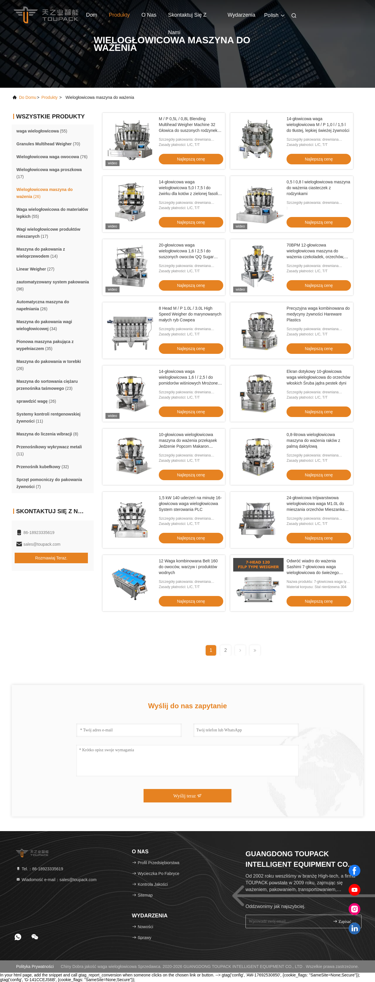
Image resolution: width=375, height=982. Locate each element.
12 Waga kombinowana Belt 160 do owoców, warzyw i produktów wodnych (188, 567)
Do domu (27, 97)
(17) (49, 173)
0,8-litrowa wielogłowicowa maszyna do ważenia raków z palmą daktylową (313, 440)
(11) (48, 417)
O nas (149, 15)
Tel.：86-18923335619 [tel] (39, 868)
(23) (47, 385)
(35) (45, 345)
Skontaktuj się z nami (187, 18)
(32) (42, 466)
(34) (44, 325)
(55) (41, 131)
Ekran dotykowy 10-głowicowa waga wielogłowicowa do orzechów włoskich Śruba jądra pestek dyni (318, 377)
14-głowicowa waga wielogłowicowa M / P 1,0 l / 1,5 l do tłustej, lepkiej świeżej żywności (318, 124)
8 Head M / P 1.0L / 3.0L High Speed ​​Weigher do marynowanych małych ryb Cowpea (190, 314)
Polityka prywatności (35, 966)
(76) (52, 156)
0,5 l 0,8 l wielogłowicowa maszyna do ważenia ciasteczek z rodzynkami (318, 188)
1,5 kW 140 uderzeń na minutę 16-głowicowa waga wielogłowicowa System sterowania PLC (190, 503)
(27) (35, 269)
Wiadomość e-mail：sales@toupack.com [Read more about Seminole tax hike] (56, 879)
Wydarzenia (241, 15)
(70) (48, 144)
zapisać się (345, 921)
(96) (52, 285)
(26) (44, 193)
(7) (49, 483)
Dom (91, 15)
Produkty (119, 15)
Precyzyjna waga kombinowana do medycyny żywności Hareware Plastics (318, 314)
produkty (49, 97)
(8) (47, 434)
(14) (40, 253)
